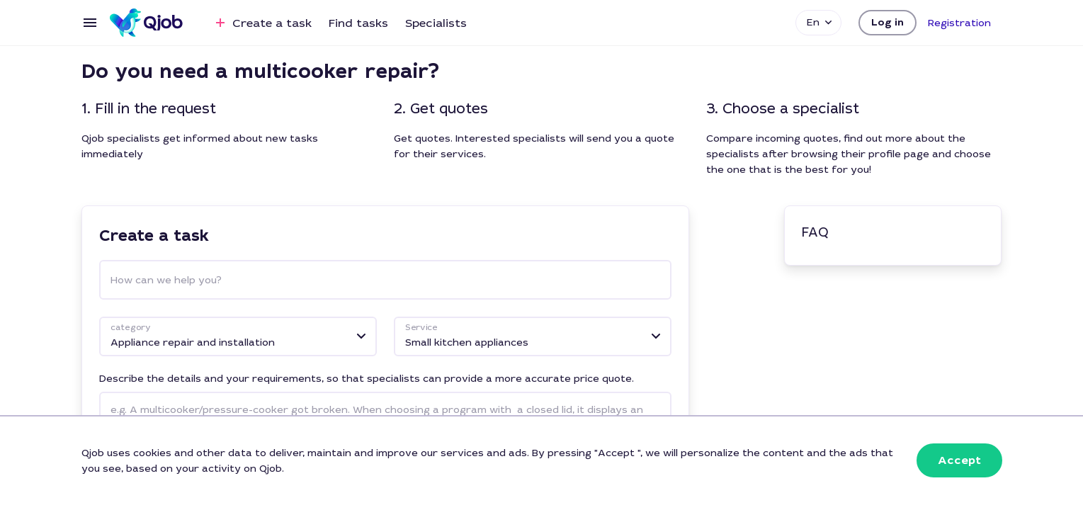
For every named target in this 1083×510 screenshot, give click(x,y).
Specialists (436, 23)
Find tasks (358, 23)
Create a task (262, 22)
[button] (887, 22)
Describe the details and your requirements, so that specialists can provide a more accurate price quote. (366, 378)
